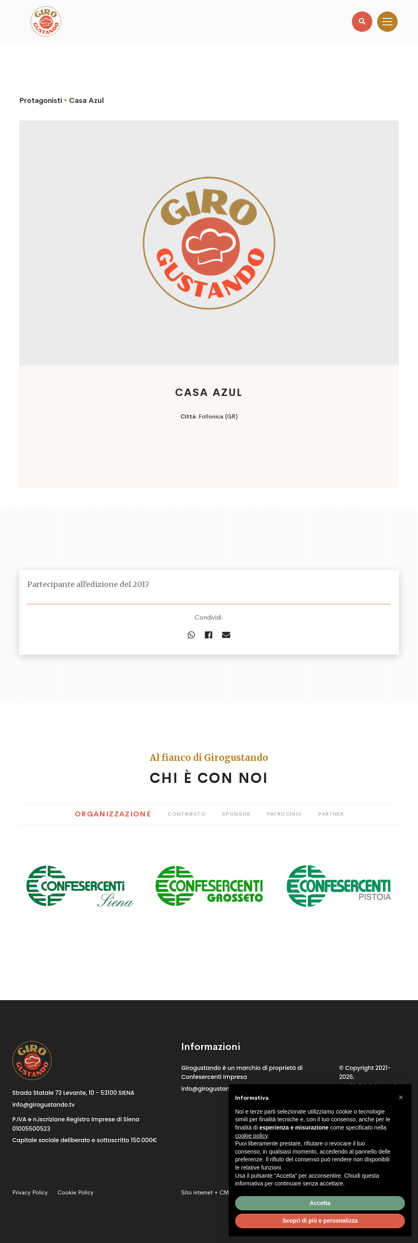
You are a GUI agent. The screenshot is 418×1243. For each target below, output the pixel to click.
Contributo (187, 814)
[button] (400, 1097)
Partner (331, 814)
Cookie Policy (75, 1192)
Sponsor (236, 814)
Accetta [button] (320, 1203)
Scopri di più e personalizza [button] (320, 1220)
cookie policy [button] (251, 1135)
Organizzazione (113, 813)
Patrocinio (284, 814)
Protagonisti (40, 100)
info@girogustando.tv (43, 1105)
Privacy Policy (30, 1192)
